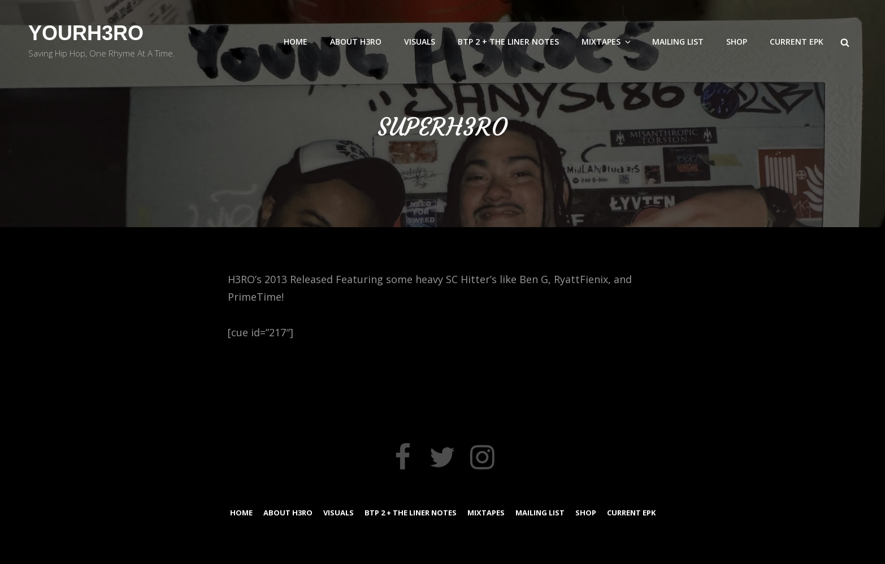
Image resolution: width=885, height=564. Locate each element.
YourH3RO (86, 33)
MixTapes (607, 41)
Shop (736, 41)
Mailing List (678, 41)
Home (295, 41)
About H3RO (355, 41)
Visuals (419, 41)
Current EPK (796, 41)
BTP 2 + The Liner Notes (508, 41)
